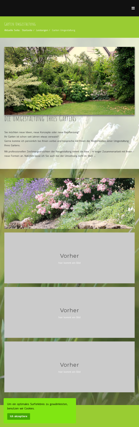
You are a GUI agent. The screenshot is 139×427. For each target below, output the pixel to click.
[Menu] (133, 8)
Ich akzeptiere (18, 416)
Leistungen (42, 30)
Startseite (27, 30)
